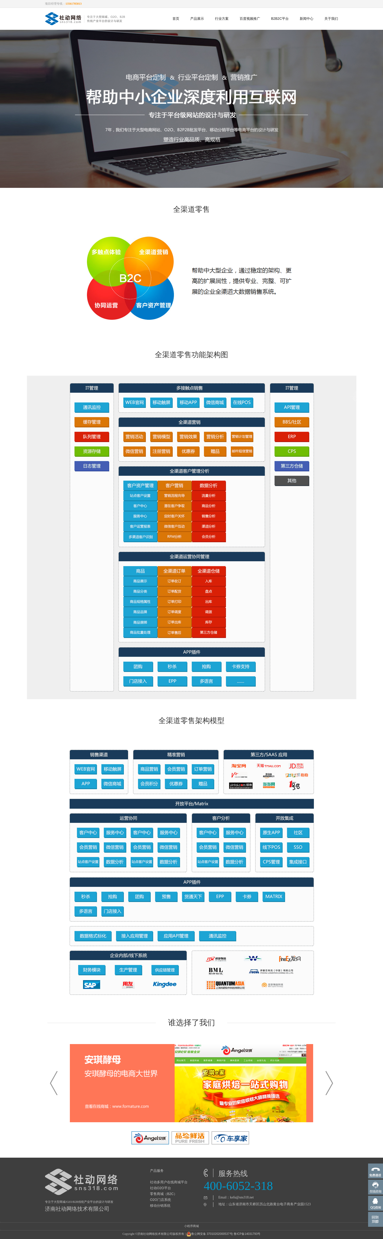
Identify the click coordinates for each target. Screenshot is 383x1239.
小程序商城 (191, 1226)
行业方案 (222, 19)
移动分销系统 (160, 1205)
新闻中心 (306, 19)
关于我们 (331, 19)
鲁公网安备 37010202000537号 (209, 1234)
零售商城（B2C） (163, 1194)
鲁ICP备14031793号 (247, 1234)
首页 (175, 19)
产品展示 (197, 19)
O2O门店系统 (160, 1200)
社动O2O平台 (160, 1188)
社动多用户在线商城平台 (169, 1182)
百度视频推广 (250, 19)
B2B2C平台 (280, 19)
